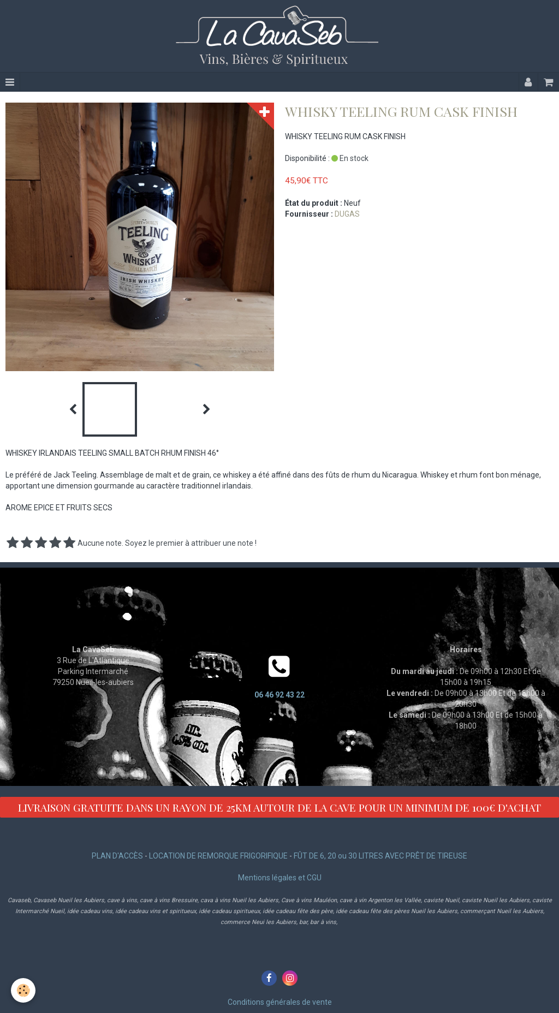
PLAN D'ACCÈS (117, 855)
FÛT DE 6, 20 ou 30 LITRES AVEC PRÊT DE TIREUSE (380, 855)
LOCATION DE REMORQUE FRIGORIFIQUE (218, 855)
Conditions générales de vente (280, 1002)
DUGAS (347, 214)
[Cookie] (23, 990)
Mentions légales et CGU (280, 877)
